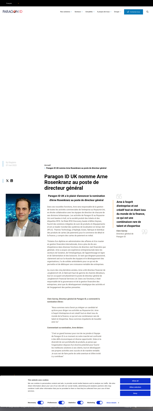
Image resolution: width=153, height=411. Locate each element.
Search (147, 12)
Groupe (116, 12)
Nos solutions (65, 12)
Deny (135, 397)
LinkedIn (11, 183)
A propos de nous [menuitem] (103, 12)
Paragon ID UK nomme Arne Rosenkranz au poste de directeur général (76, 168)
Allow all (135, 385)
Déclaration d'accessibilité (30, 376)
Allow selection (135, 391)
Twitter (7, 183)
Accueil (47, 165)
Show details (111, 407)
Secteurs (78, 12)
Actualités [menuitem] (89, 12)
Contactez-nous (135, 12)
